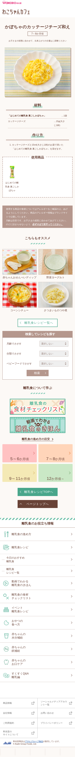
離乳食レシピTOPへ (38, 491)
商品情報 (7, 703)
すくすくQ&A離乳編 (20, 675)
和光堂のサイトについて (10, 733)
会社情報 (7, 713)
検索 (37, 373)
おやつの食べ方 (17, 622)
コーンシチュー (19, 297)
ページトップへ (37, 504)
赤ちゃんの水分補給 (19, 635)
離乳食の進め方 (21, 534)
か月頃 (19, 458)
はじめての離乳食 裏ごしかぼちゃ (12, 178)
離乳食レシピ (20, 547)
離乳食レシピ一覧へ (38, 322)
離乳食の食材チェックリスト (21, 596)
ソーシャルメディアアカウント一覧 (54, 703)
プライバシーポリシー (52, 723)
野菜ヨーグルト (55, 264)
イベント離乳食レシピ (20, 609)
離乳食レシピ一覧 (12, 571)
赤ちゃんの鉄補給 (19, 649)
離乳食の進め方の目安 (36, 439)
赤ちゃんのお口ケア (19, 662)
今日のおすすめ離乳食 (15, 559)
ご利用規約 (8, 723)
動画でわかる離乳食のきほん (21, 583)
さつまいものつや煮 (55, 297)
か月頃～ (55, 478)
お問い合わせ (47, 713)
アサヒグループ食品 (34, 741)
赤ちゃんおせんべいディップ (19, 264)
